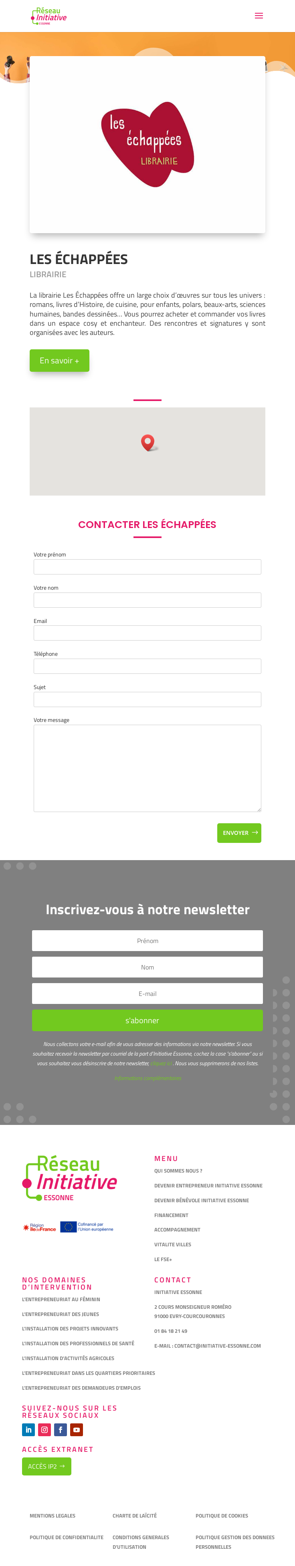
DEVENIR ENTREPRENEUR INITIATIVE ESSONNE (208, 1185)
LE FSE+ (163, 1259)
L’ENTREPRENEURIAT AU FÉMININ (61, 1299)
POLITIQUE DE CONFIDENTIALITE (67, 1537)
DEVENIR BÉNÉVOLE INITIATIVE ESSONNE (201, 1200)
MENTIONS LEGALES (52, 1516)
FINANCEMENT (171, 1215)
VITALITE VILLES (173, 1244)
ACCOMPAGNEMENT (177, 1229)
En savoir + (59, 360)
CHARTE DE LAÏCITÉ (135, 1516)
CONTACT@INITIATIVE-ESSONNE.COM (217, 1346)
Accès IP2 (42, 1466)
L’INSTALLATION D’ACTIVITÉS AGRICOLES (68, 1358)
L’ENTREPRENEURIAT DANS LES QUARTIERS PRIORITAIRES (88, 1373)
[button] (150, 442)
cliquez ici (160, 1063)
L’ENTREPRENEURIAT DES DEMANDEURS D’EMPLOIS (81, 1388)
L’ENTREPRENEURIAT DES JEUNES (60, 1314)
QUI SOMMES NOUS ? (178, 1171)
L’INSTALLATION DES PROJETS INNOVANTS (70, 1328)
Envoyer (236, 832)
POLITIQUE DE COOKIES (222, 1516)
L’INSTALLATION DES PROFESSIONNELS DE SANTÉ (78, 1343)
